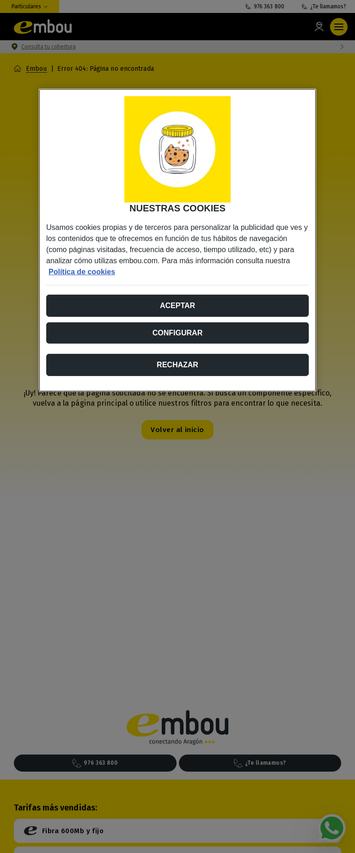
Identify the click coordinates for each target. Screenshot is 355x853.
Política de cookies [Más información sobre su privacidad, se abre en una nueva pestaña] (82, 271)
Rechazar (177, 364)
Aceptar (177, 305)
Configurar (177, 332)
